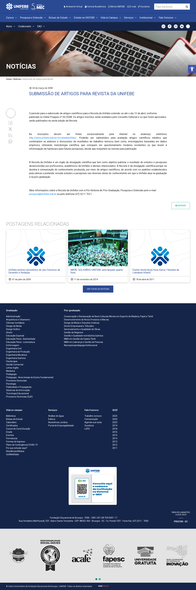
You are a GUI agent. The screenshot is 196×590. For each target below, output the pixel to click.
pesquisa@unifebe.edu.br (42, 194)
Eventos (10, 435)
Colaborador (26, 26)
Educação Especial (15, 335)
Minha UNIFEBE (116, 6)
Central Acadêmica (95, 6)
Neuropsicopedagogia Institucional (80, 345)
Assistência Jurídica (58, 422)
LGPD (87, 429)
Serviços (130, 17)
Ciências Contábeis (15, 323)
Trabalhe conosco (93, 416)
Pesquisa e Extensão (33, 17)
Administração (13, 316)
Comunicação (91, 419)
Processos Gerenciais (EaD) (19, 396)
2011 (114, 448)
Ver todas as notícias (98, 289)
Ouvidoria (144, 6)
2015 (114, 435)
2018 (114, 429)
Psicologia (11, 384)
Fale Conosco (168, 17)
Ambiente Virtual (73, 6)
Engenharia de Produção (18, 351)
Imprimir (180, 205)
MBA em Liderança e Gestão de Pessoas (83, 342)
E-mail (131, 6)
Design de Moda (14, 326)
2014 (114, 438)
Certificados (12, 425)
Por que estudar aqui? (16, 448)
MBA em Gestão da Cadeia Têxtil (80, 339)
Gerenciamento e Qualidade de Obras (82, 329)
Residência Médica (15, 451)
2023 (114, 422)
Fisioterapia (11, 361)
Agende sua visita (93, 422)
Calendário (11, 422)
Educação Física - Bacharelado (20, 339)
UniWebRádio (12, 454)
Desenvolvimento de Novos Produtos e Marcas (86, 319)
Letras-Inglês (12, 368)
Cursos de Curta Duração (18, 429)
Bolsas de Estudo (60, 17)
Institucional (147, 17)
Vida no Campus (111, 17)
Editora (51, 419)
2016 (114, 432)
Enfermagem (12, 345)
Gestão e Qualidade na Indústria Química (83, 335)
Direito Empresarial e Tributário (79, 326)
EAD (41, 26)
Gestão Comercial (14, 364)
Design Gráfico (13, 329)
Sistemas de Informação (18, 390)
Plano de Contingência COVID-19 (22, 445)
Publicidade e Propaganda (18, 387)
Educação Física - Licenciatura (20, 342)
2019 (114, 425)
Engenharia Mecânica (16, 355)
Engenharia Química (16, 358)
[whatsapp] (10, 141)
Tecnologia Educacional (17, 393)
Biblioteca (11, 416)
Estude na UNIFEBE (86, 17)
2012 (114, 445)
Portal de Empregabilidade (61, 425)
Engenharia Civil (13, 348)
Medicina (10, 371)
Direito (9, 332)
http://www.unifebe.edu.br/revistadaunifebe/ (53, 137)
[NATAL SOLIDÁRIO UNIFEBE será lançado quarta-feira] (98, 256)
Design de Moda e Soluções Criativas (81, 323)
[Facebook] (10, 122)
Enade (9, 432)
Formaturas (11, 438)
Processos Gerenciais (16, 380)
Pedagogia (11, 374)
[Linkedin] (10, 135)
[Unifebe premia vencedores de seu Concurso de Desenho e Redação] (36, 256)
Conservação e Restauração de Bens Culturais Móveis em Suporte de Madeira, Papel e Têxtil (108, 316)
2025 (114, 416)
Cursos (12, 17)
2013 (114, 441)
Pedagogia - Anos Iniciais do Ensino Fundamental (29, 377)
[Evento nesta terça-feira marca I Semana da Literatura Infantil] (160, 256)
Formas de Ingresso (15, 441)
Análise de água (56, 416)
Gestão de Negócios (73, 332)
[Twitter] (10, 128)
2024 (114, 419)
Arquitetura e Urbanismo (18, 319)
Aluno (11, 26)
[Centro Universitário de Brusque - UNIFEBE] (25, 6)
